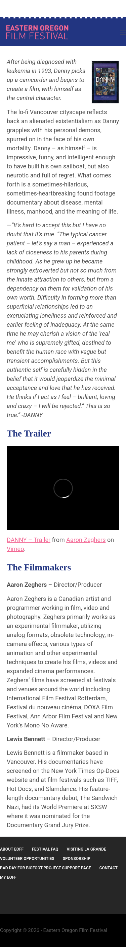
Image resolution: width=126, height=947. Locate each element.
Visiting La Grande (86, 849)
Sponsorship (76, 858)
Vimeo (15, 548)
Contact (108, 868)
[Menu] (123, 32)
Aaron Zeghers (86, 539)
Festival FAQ (45, 849)
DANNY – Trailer (28, 539)
